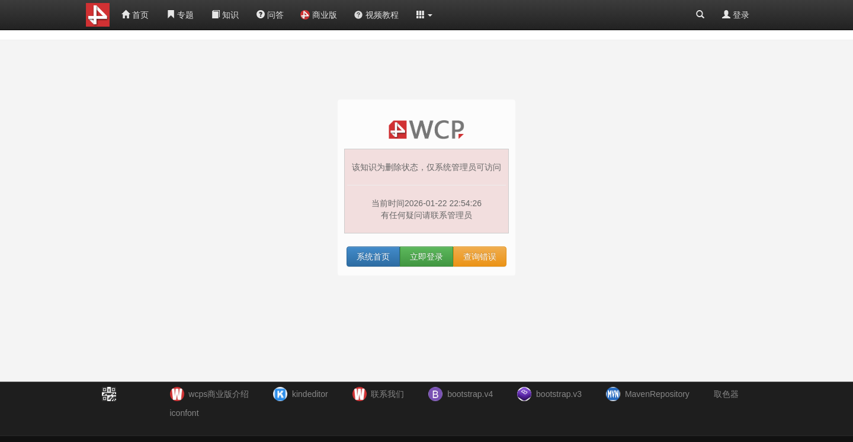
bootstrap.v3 (559, 394)
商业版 (318, 15)
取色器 (726, 394)
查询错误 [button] (479, 256)
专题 (180, 15)
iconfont (184, 413)
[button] (425, 15)
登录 (735, 15)
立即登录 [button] (426, 256)
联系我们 (387, 394)
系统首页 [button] (373, 256)
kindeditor (310, 394)
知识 (225, 15)
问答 (270, 15)
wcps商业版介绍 (218, 394)
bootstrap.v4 (470, 394)
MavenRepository (657, 394)
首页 (135, 15)
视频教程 (376, 15)
